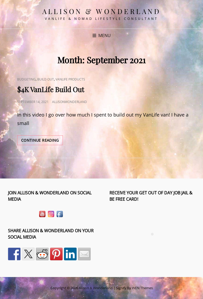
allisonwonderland (69, 102)
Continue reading (42, 141)
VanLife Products (70, 79)
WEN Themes (142, 287)
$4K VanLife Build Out (50, 89)
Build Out (45, 79)
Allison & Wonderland (101, 11)
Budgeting (26, 79)
